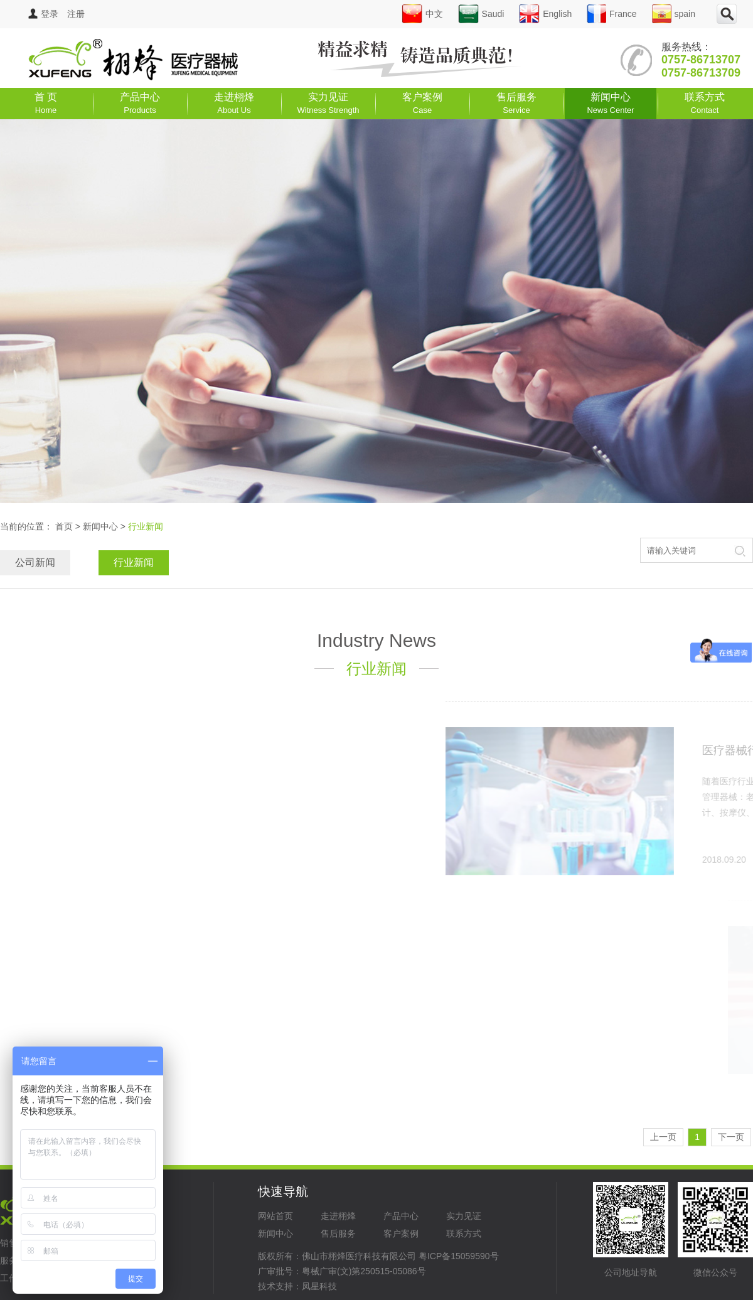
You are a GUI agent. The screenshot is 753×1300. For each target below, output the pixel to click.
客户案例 (422, 103)
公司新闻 (35, 562)
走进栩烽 (234, 103)
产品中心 (140, 103)
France (612, 14)
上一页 (663, 1137)
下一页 (731, 1137)
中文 (422, 14)
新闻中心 (610, 103)
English (545, 14)
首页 (64, 526)
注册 (76, 14)
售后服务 (516, 103)
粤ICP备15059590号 (459, 1256)
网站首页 (275, 1216)
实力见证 (328, 103)
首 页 (46, 103)
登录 (43, 14)
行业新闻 (134, 562)
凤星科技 (319, 1286)
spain (673, 14)
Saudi (481, 14)
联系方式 (705, 103)
